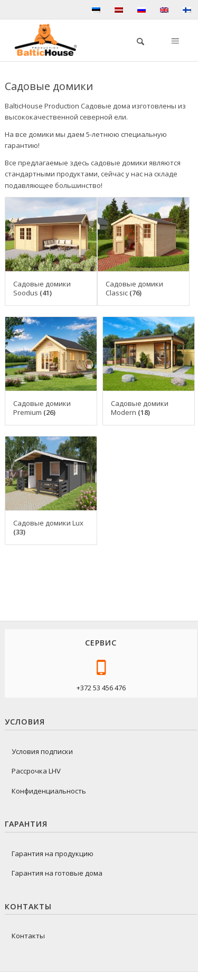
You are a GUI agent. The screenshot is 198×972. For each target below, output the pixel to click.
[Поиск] (135, 40)
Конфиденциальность (49, 791)
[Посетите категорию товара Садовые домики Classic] (143, 251)
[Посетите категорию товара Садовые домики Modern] (148, 371)
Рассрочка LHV (36, 771)
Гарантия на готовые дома (57, 873)
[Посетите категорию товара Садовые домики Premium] (51, 371)
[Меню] (174, 40)
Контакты (28, 935)
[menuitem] (135, 40)
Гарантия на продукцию (52, 853)
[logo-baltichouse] (50, 40)
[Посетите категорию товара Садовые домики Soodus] (51, 251)
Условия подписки (42, 751)
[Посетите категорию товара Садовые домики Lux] (51, 490)
